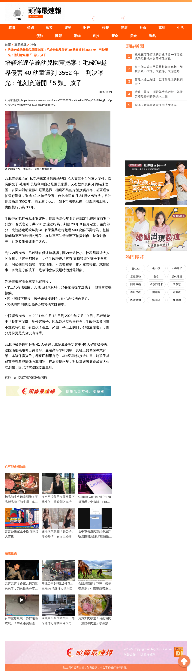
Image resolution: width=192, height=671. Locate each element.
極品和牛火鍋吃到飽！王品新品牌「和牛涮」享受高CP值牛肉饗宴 (21, 501)
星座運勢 (135, 276)
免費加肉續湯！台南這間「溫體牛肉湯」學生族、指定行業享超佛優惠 (94, 623)
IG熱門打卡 (156, 284)
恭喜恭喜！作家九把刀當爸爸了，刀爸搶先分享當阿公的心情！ (21, 588)
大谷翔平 (177, 268)
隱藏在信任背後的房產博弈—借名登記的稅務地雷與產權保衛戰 (159, 56)
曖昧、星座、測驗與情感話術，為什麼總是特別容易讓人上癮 (159, 94)
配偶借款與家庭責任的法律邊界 (156, 105)
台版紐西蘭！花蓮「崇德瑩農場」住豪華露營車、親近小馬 (94, 588)
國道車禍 (135, 284)
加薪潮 (177, 299)
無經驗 (156, 299)
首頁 (8, 44)
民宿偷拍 (135, 299)
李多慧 (177, 284)
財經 (86, 28)
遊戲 (152, 36)
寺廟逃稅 (135, 292)
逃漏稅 (177, 292)
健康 (124, 28)
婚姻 (30, 28)
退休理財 (177, 276)
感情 (11, 28)
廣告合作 (130, 654)
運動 (67, 28)
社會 (143, 28)
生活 (180, 28)
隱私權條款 (147, 654)
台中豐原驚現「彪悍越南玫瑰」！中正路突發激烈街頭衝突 (21, 623)
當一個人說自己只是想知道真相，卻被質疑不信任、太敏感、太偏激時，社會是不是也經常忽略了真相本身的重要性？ (159, 69)
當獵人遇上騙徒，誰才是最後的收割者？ (159, 81)
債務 (39, 36)
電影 (161, 28)
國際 (58, 36)
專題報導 (20, 44)
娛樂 (105, 28)
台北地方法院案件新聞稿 (30, 377)
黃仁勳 (136, 268)
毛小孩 (156, 268)
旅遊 (49, 28)
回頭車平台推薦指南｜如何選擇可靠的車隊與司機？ (58, 623)
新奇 (114, 36)
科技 (96, 36)
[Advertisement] (58, 433)
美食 (133, 36)
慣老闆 (156, 292)
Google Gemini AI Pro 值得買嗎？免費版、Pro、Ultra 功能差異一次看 (95, 501)
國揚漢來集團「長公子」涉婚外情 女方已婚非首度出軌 (58, 536)
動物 (77, 36)
